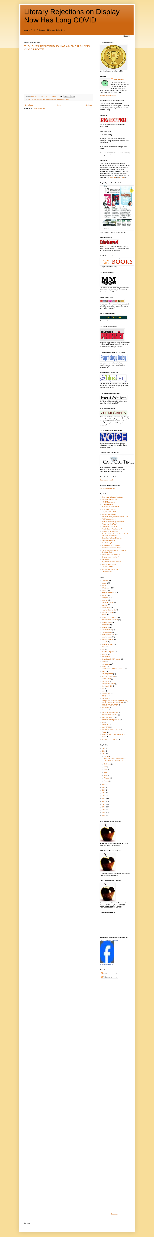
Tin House (105, 710)
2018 (104, 787)
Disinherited (105, 707)
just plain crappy (107, 622)
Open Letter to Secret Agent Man (112, 497)
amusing (104, 605)
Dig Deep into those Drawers (111, 545)
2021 (104, 754)
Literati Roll (105, 559)
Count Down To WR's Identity (111, 659)
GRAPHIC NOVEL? (108, 717)
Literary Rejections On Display (109, 940)
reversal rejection (107, 639)
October (106, 756)
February (107, 778)
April (105, 772)
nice (103, 688)
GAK (103, 671)
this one (121, 177)
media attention (107, 632)
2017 (104, 790)
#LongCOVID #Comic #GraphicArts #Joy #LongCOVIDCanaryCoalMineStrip (115, 701)
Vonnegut (105, 698)
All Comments (106, 977)
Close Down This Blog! (109, 509)
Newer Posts (29, 105)
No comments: (53, 96)
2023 (104, 748)
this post (113, 177)
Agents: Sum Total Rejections (111, 554)
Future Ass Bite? (107, 572)
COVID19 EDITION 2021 (110, 715)
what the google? (107, 644)
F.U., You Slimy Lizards (109, 512)
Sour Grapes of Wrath (109, 564)
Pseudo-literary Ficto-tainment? (112, 529)
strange (104, 595)
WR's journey (106, 588)
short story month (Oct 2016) (111, 720)
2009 (104, 810)
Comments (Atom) (39, 108)
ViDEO (68, 99)
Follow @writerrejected (107, 488)
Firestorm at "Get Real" (109, 524)
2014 (104, 798)
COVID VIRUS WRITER (109, 617)
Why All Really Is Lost (109, 543)
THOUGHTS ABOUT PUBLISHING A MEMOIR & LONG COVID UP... (115, 759)
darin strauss (106, 664)
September (107, 764)
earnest (104, 590)
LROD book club (107, 686)
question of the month (109, 610)
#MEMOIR (105, 724)
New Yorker (105, 625)
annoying (105, 600)
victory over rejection (108, 634)
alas (103, 649)
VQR (103, 661)
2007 (104, 815)
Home (59, 105)
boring (104, 585)
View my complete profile (108, 95)
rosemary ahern (107, 629)
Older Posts (88, 105)
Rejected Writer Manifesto (110, 531)
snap (103, 722)
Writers (104, 737)
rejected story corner (108, 684)
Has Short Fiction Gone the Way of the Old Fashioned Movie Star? (115, 534)
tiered (103, 691)
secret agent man (107, 674)
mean (103, 647)
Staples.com (115, 1214)
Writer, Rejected (118, 79)
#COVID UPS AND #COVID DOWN (39, 99)
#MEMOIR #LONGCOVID (58, 99)
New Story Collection (108, 676)
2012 (104, 801)
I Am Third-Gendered (108, 540)
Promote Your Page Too (107, 964)
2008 (104, 812)
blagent (104, 666)
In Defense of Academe (109, 526)
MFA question (106, 656)
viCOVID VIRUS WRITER (110, 739)
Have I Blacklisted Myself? (110, 569)
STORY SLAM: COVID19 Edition (112, 734)
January (106, 781)
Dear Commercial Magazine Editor (113, 521)
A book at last (106, 607)
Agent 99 (104, 654)
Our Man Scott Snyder (109, 514)
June (105, 767)
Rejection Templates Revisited (111, 562)
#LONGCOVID (106, 693)
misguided (105, 580)
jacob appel (105, 627)
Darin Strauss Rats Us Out (110, 507)
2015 (104, 796)
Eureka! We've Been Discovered (112, 538)
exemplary (105, 598)
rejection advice (107, 637)
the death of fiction (107, 603)
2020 (104, 784)
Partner (104, 732)
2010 (104, 807)
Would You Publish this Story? (111, 548)
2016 (104, 793)
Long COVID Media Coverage (111, 729)
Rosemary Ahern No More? (110, 557)
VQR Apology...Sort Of (109, 519)
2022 (104, 751)
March (106, 775)
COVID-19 (105, 696)
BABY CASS (106, 727)
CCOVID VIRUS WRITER (110, 705)
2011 (104, 804)
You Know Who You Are (109, 499)
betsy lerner (105, 681)
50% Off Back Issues (108, 502)
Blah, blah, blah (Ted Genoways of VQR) (115, 517)
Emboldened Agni (107, 504)
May (105, 769)
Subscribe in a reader (107, 480)
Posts (104, 973)
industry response (107, 612)
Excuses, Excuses (107, 567)
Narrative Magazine (108, 652)
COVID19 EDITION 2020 (110, 620)
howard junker (106, 679)
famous (104, 583)
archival (104, 642)
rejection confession (108, 593)
